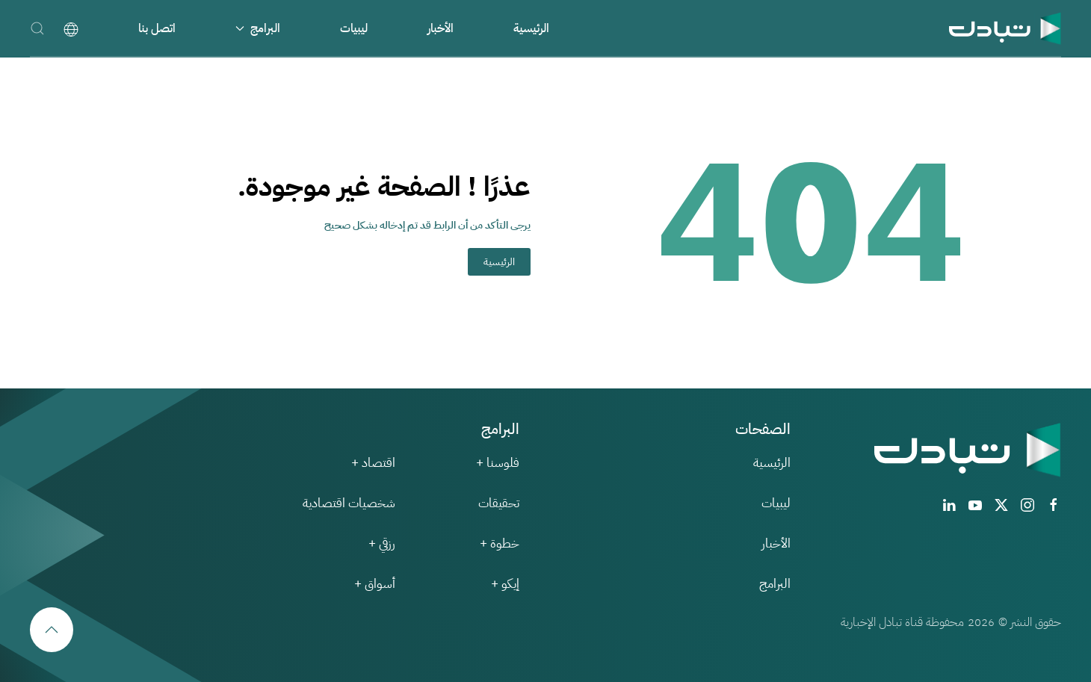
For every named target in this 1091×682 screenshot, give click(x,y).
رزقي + (381, 543)
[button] (37, 28)
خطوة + (499, 543)
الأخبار (440, 28)
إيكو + (505, 583)
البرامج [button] (257, 28)
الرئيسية (531, 28)
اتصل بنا (157, 28)
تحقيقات (498, 503)
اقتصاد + (373, 462)
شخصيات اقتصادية (349, 503)
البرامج (775, 583)
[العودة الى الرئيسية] (1005, 28)
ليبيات (354, 28)
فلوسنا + (497, 462)
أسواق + (374, 583)
